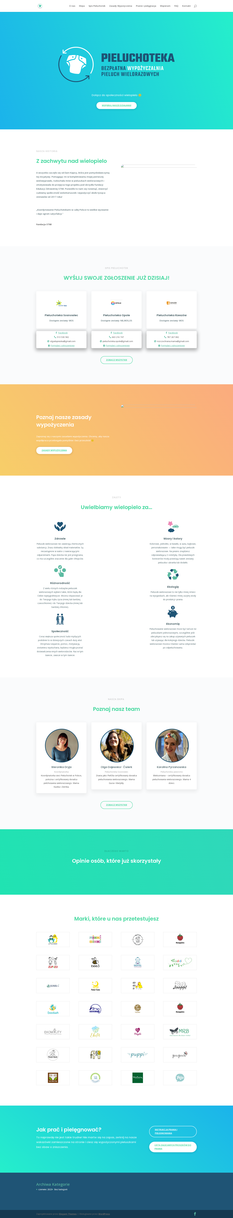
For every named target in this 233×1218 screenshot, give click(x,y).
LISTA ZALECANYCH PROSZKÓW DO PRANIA (173, 1147)
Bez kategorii (60, 1189)
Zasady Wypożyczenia (120, 6)
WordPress (104, 1213)
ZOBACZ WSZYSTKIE (116, 359)
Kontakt (186, 6)
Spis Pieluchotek (97, 6)
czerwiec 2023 (45, 1189)
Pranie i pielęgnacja (146, 6)
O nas (72, 6)
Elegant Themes (68, 1213)
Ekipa (82, 6)
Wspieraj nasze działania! (116, 105)
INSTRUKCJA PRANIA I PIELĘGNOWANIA (166, 1131)
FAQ (176, 6)
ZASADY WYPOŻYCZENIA (54, 450)
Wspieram (165, 6)
